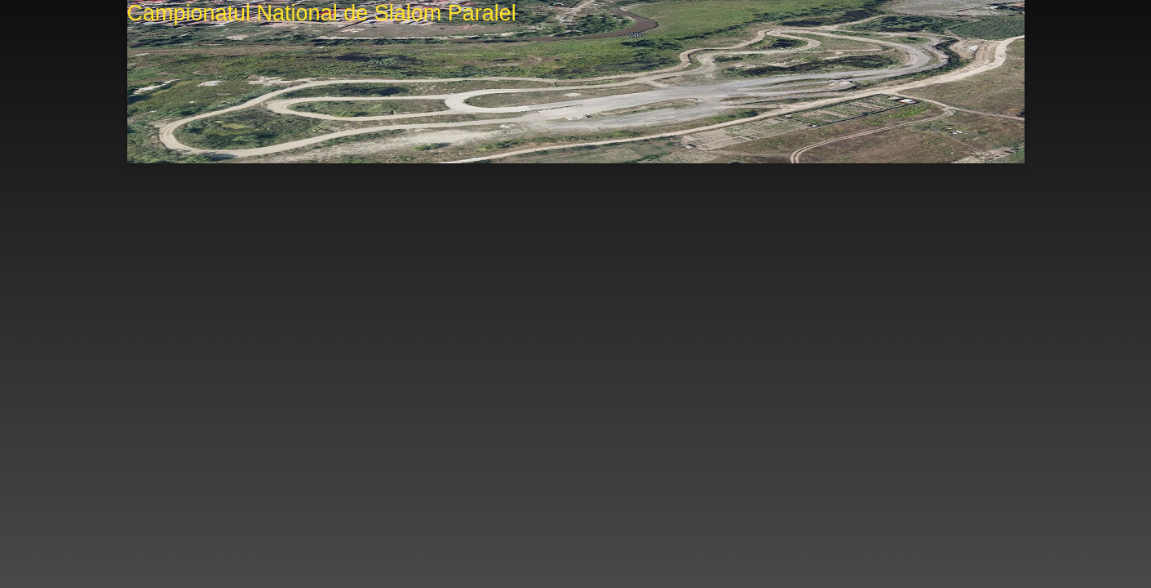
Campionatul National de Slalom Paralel (321, 13)
